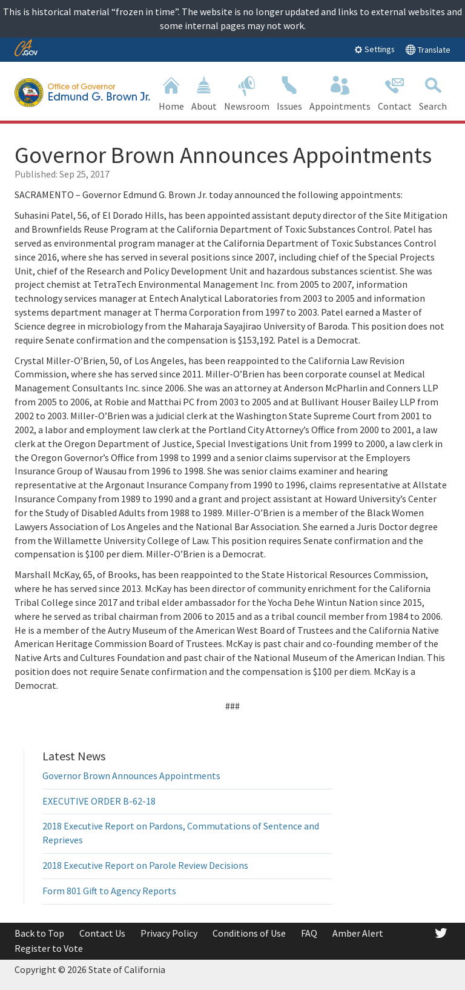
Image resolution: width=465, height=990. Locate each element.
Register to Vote (49, 948)
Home (171, 92)
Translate (427, 49)
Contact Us (102, 933)
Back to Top (39, 933)
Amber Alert (357, 933)
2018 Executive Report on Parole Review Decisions (145, 865)
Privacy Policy (168, 933)
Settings (374, 49)
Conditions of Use (249, 933)
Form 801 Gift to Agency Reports (109, 891)
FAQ (309, 933)
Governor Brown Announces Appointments (131, 775)
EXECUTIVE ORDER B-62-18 (99, 801)
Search (433, 92)
